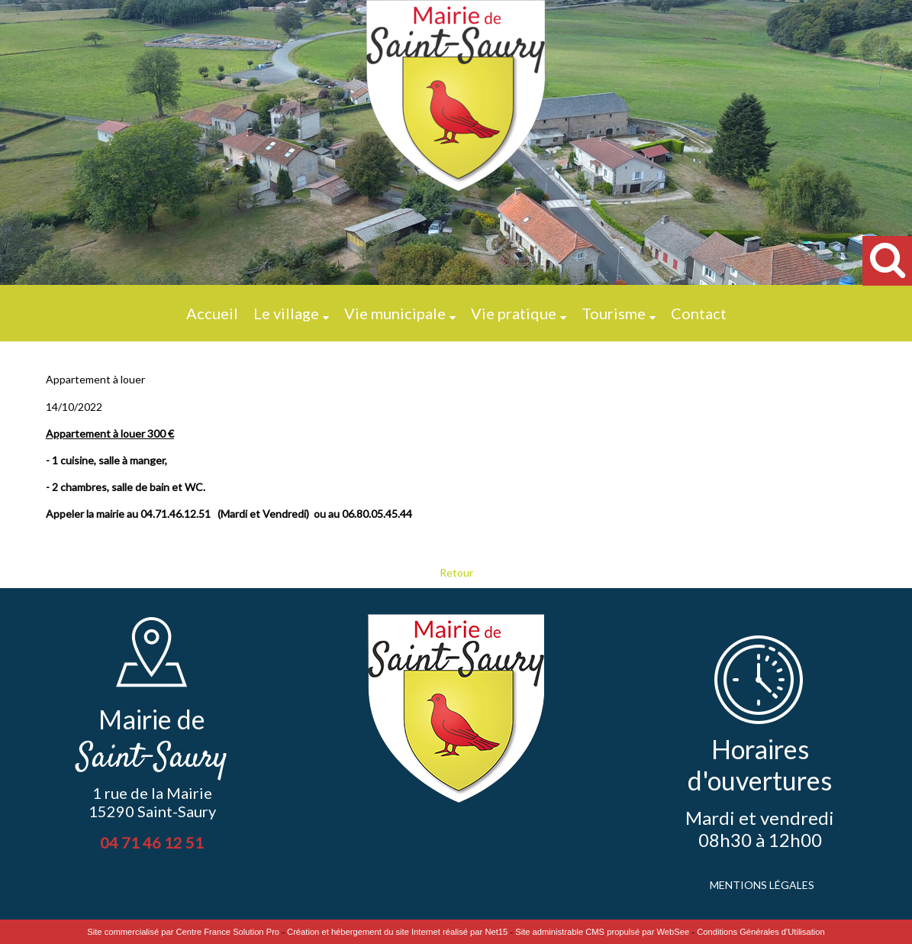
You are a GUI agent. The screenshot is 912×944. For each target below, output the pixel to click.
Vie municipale (395, 313)
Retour (456, 572)
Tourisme (614, 313)
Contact (699, 313)
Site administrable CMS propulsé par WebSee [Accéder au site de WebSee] (602, 931)
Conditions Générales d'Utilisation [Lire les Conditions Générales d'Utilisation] (761, 931)
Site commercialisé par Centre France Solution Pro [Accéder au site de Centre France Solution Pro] (183, 931)
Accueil (212, 313)
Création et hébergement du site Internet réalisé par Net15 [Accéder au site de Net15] (397, 931)
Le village (286, 313)
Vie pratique (513, 313)
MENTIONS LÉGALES (762, 884)
